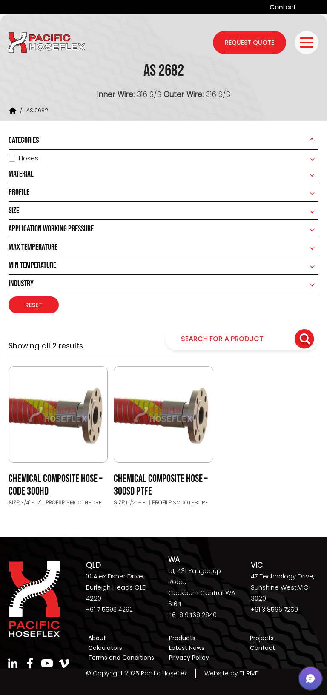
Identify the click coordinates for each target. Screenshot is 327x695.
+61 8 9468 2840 (192, 615)
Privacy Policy (189, 657)
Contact (283, 7)
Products (182, 638)
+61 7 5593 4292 (109, 609)
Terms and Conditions (121, 657)
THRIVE (249, 673)
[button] (310, 678)
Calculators (105, 648)
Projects (262, 638)
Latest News (186, 648)
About (97, 638)
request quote (249, 42)
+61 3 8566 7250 (274, 609)
